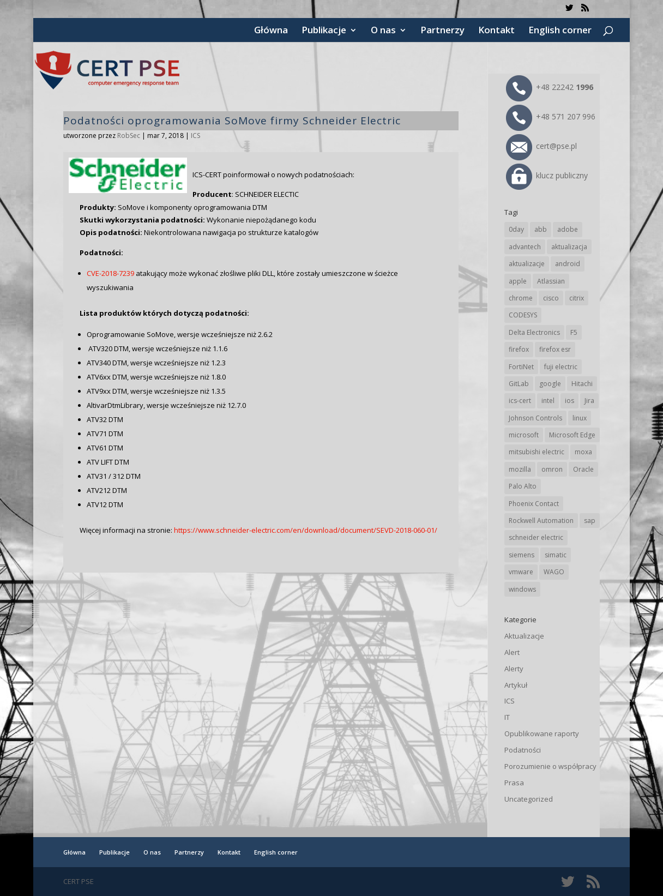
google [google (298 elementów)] (550, 383)
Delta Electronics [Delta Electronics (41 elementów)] (534, 332)
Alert (512, 652)
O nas (383, 31)
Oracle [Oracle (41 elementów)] (583, 469)
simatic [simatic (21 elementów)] (555, 555)
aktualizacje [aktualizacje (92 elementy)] (527, 263)
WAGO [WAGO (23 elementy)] (554, 571)
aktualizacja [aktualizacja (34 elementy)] (569, 246)
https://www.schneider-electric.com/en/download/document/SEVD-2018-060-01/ (305, 530)
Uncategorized (528, 799)
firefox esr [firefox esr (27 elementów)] (555, 349)
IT (507, 717)
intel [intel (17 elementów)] (547, 400)
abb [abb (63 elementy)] (540, 229)
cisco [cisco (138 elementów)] (551, 298)
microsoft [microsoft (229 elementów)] (524, 435)
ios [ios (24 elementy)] (569, 400)
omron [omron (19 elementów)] (552, 469)
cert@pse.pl (541, 146)
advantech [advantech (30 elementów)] (525, 246)
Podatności (522, 750)
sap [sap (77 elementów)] (589, 520)
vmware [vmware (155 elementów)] (521, 571)
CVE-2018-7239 (110, 273)
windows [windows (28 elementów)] (522, 589)
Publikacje (324, 31)
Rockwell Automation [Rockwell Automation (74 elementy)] (541, 520)
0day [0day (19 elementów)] (516, 229)
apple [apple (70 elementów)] (518, 281)
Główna (271, 31)
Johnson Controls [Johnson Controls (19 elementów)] (535, 418)
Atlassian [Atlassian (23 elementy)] (551, 281)
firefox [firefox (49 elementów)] (519, 349)
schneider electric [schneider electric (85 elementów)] (536, 537)
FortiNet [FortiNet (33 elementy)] (521, 366)
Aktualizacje (524, 636)
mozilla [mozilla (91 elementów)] (520, 469)
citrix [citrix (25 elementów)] (576, 298)
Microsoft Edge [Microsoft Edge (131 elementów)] (572, 435)
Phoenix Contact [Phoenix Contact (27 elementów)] (534, 503)
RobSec (128, 135)
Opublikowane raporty (541, 733)
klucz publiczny (547, 175)
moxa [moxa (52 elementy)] (583, 451)
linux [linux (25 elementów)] (579, 418)
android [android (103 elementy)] (567, 263)
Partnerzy (442, 31)
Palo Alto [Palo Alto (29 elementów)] (523, 486)
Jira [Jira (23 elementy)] (589, 400)
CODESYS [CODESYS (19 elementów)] (523, 315)
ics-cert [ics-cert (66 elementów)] (520, 400)
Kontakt (496, 31)
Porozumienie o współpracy (550, 766)
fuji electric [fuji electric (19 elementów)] (560, 366)
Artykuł (515, 685)
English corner (560, 31)
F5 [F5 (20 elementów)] (573, 332)
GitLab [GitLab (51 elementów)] (519, 383)
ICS (195, 135)
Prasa (514, 782)
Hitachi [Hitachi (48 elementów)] (582, 383)
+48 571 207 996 (550, 116)
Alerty (513, 668)
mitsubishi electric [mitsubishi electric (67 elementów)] (536, 451)
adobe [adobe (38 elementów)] (567, 229)
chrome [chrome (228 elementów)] (521, 298)
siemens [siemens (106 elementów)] (521, 555)
